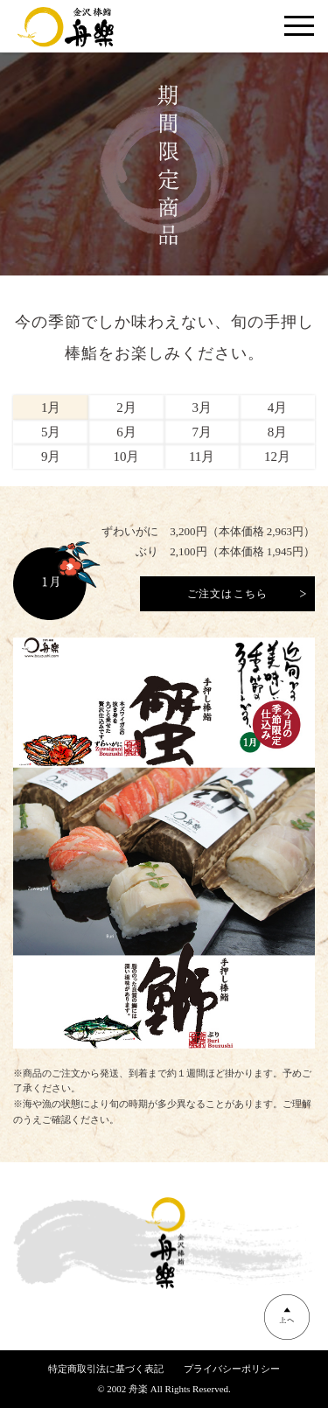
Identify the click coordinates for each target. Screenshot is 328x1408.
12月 (277, 457)
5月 (51, 432)
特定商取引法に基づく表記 (106, 1368)
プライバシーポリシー (232, 1368)
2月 (126, 408)
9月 (51, 457)
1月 (51, 408)
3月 (202, 408)
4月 (278, 408)
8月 (278, 432)
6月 (126, 432)
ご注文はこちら (227, 594)
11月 (201, 457)
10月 (126, 457)
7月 (202, 432)
